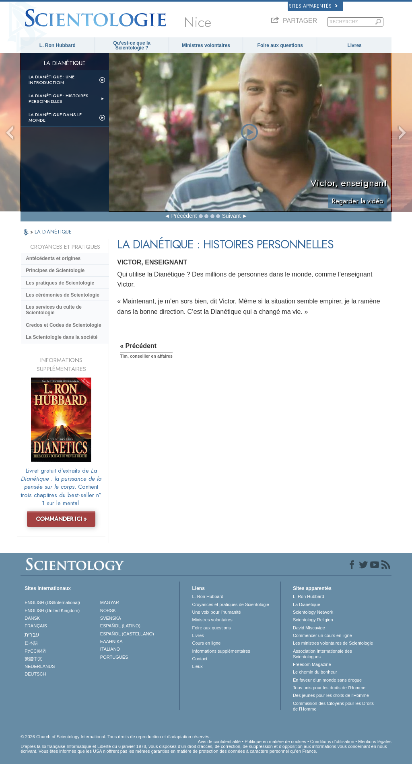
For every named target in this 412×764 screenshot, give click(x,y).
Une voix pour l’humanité (216, 612)
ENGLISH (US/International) (52, 602)
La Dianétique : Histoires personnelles (59, 98)
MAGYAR (109, 602)
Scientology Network (313, 612)
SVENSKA (110, 618)
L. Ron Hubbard (57, 45)
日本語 (31, 643)
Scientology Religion (313, 619)
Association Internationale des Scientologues (322, 654)
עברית (32, 634)
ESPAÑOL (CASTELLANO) (127, 633)
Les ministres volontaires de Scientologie (333, 643)
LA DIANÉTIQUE (53, 232)
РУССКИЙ (35, 651)
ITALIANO (110, 649)
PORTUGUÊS (114, 657)
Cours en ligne (206, 643)
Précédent (184, 216)
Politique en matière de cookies (275, 741)
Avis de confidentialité (219, 741)
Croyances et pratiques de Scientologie (230, 604)
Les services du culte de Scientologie (54, 309)
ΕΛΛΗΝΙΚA (111, 641)
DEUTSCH (35, 674)
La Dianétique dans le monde (55, 117)
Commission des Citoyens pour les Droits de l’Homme (333, 706)
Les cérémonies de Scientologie (62, 295)
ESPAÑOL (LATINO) (120, 625)
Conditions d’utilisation (332, 741)
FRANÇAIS (36, 625)
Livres (354, 45)
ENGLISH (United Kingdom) (52, 610)
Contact (199, 658)
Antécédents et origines (53, 258)
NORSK (108, 610)
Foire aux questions (280, 45)
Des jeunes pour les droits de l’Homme (331, 695)
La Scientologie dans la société (61, 337)
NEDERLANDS (40, 666)
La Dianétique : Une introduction (51, 80)
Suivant (231, 216)
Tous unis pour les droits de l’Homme (329, 687)
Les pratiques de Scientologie (60, 283)
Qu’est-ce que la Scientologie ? (131, 45)
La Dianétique (306, 604)
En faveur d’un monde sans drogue (327, 680)
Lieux (197, 666)
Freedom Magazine (312, 664)
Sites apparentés (313, 6)
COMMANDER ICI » (61, 519)
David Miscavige (309, 627)
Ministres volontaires (206, 45)
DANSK (32, 618)
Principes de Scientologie (55, 270)
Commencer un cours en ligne (322, 635)
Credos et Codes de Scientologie (63, 325)
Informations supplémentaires (221, 651)
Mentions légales (374, 741)
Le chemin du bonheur (315, 672)
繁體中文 (33, 658)
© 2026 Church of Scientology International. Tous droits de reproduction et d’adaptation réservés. (115, 736)
